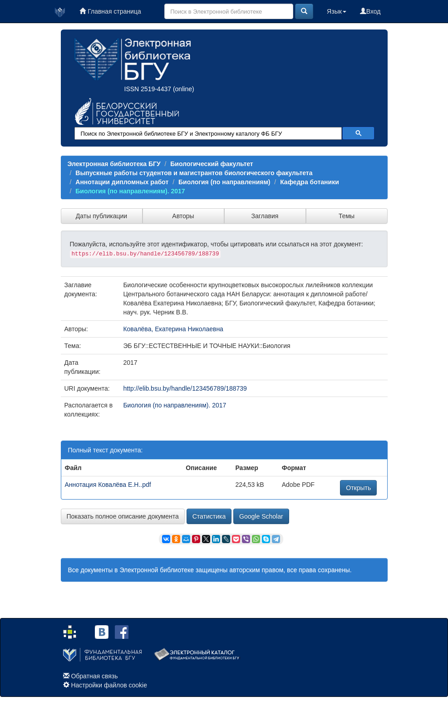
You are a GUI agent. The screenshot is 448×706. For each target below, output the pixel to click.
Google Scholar (261, 516)
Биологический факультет (211, 163)
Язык (336, 11)
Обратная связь (94, 676)
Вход (370, 11)
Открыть (358, 487)
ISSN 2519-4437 (148, 89)
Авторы (183, 216)
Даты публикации (101, 216)
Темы (346, 216)
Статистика (209, 516)
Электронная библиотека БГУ (114, 163)
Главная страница (110, 11)
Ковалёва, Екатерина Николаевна (173, 329)
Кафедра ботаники (309, 182)
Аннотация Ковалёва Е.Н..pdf (108, 484)
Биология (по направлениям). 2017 (130, 191)
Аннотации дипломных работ (121, 182)
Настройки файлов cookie (109, 685)
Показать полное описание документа (123, 516)
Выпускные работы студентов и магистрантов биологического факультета (193, 172)
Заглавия (265, 216)
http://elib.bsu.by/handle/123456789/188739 (184, 388)
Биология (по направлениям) (224, 182)
